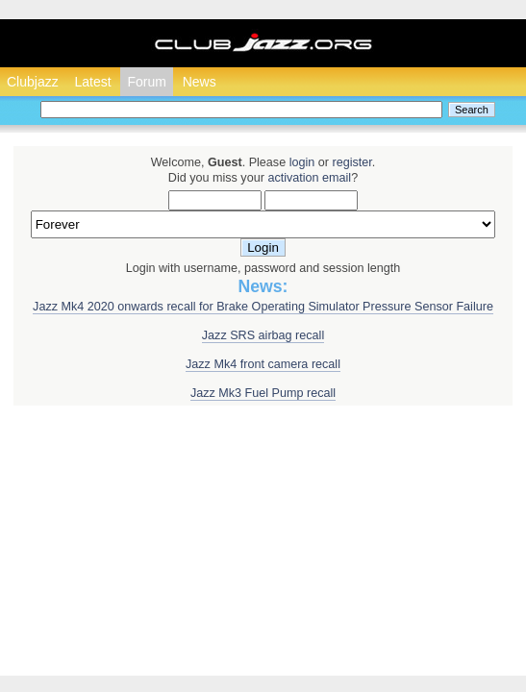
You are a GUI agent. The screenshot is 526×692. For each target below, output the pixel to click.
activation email (309, 178)
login (302, 162)
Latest (92, 81)
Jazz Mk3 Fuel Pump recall (263, 393)
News (199, 81)
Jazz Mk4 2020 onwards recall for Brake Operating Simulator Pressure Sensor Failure (263, 306)
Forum (146, 81)
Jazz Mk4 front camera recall (263, 364)
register (351, 162)
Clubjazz (33, 81)
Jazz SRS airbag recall (263, 335)
